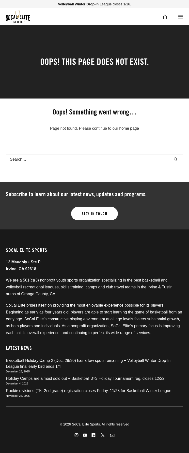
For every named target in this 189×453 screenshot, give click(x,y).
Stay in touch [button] (95, 213)
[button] (179, 16)
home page (129, 128)
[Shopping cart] (162, 16)
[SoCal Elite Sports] (18, 17)
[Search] (94, 159)
